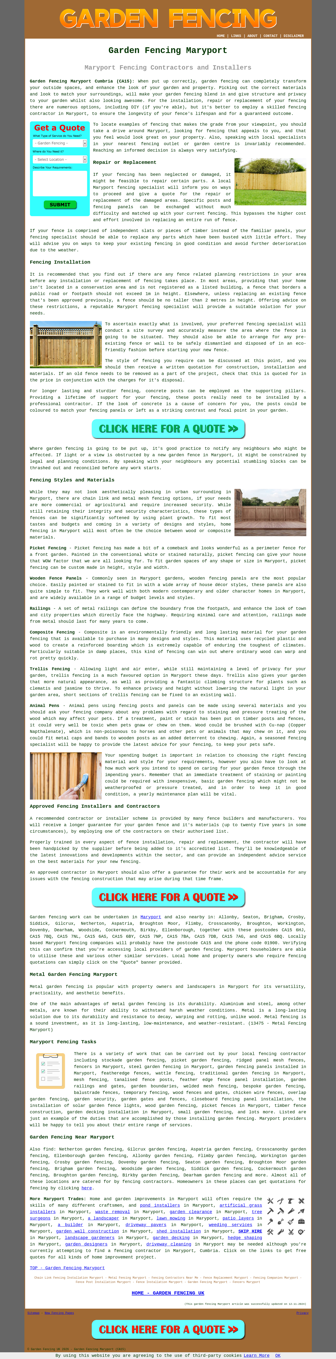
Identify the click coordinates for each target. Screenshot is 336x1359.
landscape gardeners (89, 1237)
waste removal (112, 1212)
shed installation (179, 1231)
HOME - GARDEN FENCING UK (168, 1293)
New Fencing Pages (59, 1313)
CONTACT (270, 36)
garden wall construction (87, 1231)
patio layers (238, 1218)
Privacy (302, 1313)
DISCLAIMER (294, 36)
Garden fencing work (55, 917)
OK (278, 1355)
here (87, 1188)
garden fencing (183, 94)
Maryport (151, 917)
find (48, 1149)
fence (57, 230)
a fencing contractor (134, 1250)
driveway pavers (145, 1225)
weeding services (230, 1225)
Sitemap (34, 1313)
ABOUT (252, 36)
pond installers (160, 1205)
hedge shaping (245, 1237)
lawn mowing (170, 1218)
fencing (126, 187)
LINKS (236, 36)
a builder (70, 1225)
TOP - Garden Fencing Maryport (67, 1268)
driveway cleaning (168, 1244)
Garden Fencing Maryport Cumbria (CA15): (82, 81)
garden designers (86, 1244)
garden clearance (191, 1212)
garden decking (171, 1237)
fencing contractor (282, 1053)
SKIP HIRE (250, 1231)
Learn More (257, 1355)
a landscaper (103, 1218)
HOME (221, 36)
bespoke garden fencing (273, 1086)
